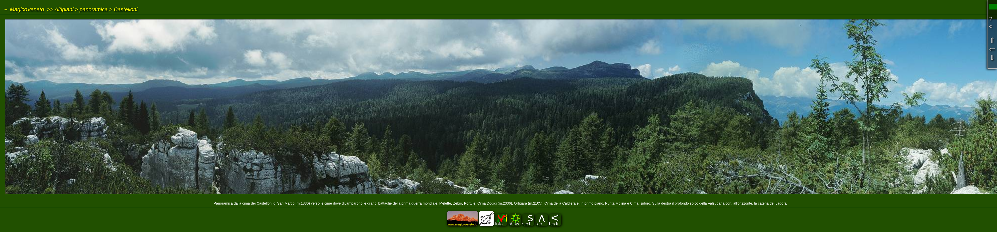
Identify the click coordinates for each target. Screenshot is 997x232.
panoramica (94, 9)
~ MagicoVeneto (24, 9)
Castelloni (126, 9)
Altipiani (64, 9)
